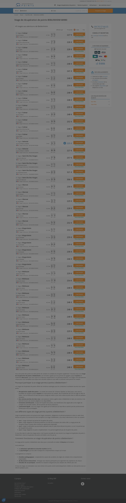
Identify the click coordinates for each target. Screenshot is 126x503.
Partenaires (17, 492)
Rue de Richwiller (20, 230)
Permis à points (82, 5)
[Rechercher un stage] (100, 11)
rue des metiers (20, 35)
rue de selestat (19, 187)
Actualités (50, 483)
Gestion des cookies (20, 494)
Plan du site (17, 496)
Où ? (17, 11)
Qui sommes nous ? (20, 483)
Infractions (93, 5)
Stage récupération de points (66, 5)
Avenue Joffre (19, 50)
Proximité (70, 30)
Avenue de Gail (19, 208)
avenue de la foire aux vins (22, 42)
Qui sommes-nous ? (105, 5)
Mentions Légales (19, 485)
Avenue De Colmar (20, 273)
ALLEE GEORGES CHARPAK (22, 143)
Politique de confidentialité (21, 489)
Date (77, 30)
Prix (84, 30)
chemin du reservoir (21, 158)
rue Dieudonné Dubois (21, 165)
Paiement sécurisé (19, 490)
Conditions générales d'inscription (23, 487)
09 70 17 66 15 (100, 1)
